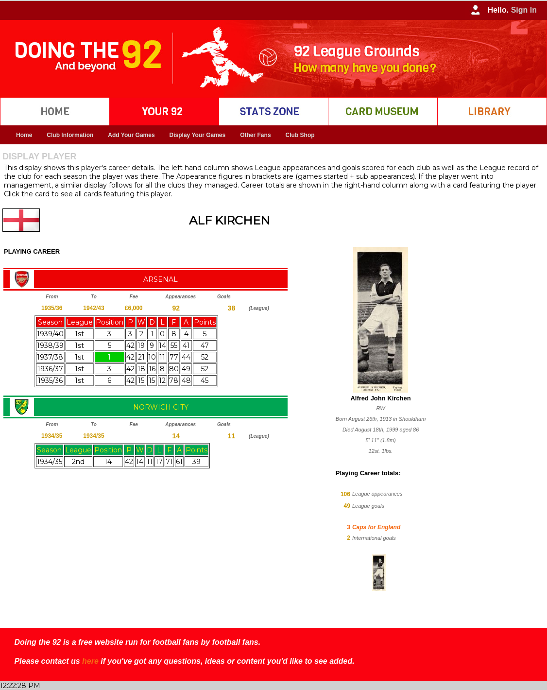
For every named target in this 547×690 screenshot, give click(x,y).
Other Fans (255, 135)
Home (24, 135)
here (90, 661)
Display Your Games (198, 135)
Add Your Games (131, 135)
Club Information (70, 135)
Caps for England (376, 527)
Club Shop (300, 135)
